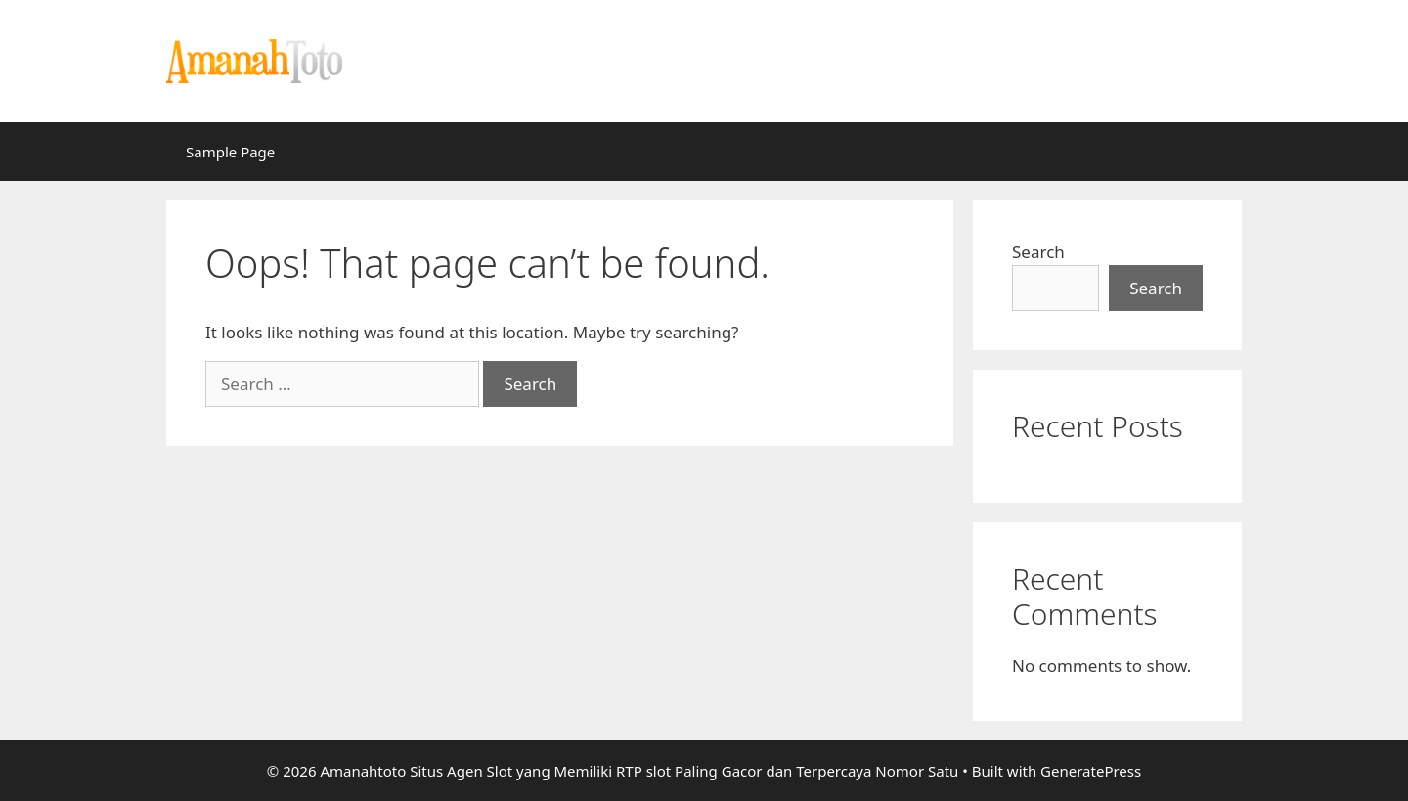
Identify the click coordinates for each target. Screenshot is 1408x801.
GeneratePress (1090, 770)
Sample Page (230, 151)
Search (1038, 252)
